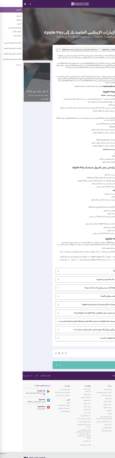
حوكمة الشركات (84, 404)
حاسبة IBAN (65, 400)
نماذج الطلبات (64, 394)
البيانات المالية (85, 401)
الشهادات (86, 410)
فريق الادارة (86, 398)
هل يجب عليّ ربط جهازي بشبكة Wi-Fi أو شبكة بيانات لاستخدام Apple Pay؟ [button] (84, 304)
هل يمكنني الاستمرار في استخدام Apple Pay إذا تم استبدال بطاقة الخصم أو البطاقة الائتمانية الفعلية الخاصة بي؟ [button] (73, 321)
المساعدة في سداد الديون (40, 395)
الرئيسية (111, 10)
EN (108, 4)
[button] (33, 50)
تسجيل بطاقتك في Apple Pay (88, 50)
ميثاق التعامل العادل (83, 431)
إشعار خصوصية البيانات (41, 405)
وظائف (87, 413)
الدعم (106, 10)
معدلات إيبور (64, 412)
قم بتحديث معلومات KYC (61, 418)
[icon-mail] (36, 353)
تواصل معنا (23, 99)
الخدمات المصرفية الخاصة (106, 402)
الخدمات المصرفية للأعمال (106, 404)
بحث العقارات (64, 441)
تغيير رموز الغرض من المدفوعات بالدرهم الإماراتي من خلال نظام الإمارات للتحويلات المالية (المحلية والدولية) (60, 434)
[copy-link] (33, 353)
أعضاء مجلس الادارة (83, 395)
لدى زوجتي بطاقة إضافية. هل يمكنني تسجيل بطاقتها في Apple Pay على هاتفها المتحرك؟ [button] (80, 313)
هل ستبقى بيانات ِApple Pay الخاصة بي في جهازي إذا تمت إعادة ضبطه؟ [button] (85, 288)
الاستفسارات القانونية (41, 408)
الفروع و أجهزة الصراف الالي (39, 392)
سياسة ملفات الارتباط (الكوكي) (105, 456)
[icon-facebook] (40, 353)
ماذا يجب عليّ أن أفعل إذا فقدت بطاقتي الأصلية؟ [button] (93, 296)
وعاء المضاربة (64, 409)
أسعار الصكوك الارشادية (61, 421)
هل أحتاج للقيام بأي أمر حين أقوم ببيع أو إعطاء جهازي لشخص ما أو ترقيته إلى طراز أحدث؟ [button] (80, 330)
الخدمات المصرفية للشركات (106, 407)
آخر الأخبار (65, 391)
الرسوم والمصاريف (63, 415)
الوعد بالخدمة (85, 424)
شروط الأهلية (105, 50)
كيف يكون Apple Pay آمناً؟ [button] (99, 271)
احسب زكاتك (64, 403)
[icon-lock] (3, 4)
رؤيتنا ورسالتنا (85, 389)
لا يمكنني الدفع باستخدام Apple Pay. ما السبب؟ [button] (93, 338)
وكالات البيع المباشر (63, 445)
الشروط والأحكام (42, 411)
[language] (97, 376)
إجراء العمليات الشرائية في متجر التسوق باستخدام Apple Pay (57, 50)
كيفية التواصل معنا (42, 389)
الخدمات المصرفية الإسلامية (81, 392)
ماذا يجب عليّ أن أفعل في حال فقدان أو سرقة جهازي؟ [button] (91, 279)
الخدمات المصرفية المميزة (106, 399)
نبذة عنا (87, 386)
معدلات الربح (64, 406)
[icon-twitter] (43, 353)
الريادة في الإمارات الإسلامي (81, 421)
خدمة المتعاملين (84, 407)
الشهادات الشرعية (63, 397)
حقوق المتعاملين (84, 427)
